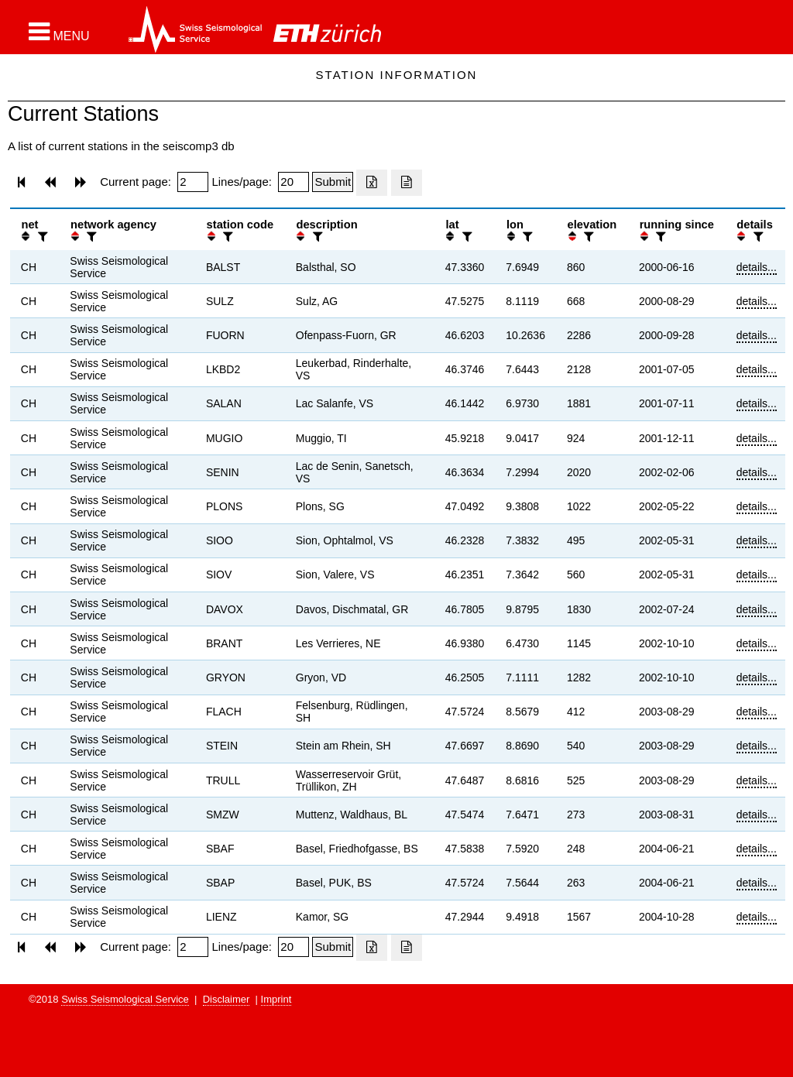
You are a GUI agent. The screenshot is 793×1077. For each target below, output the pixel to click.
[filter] (41, 236)
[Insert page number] (192, 182)
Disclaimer (226, 999)
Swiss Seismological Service (125, 999)
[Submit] (332, 182)
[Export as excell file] (371, 183)
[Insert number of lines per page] (293, 182)
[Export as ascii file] (406, 183)
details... (756, 267)
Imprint (276, 999)
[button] (59, 31)
